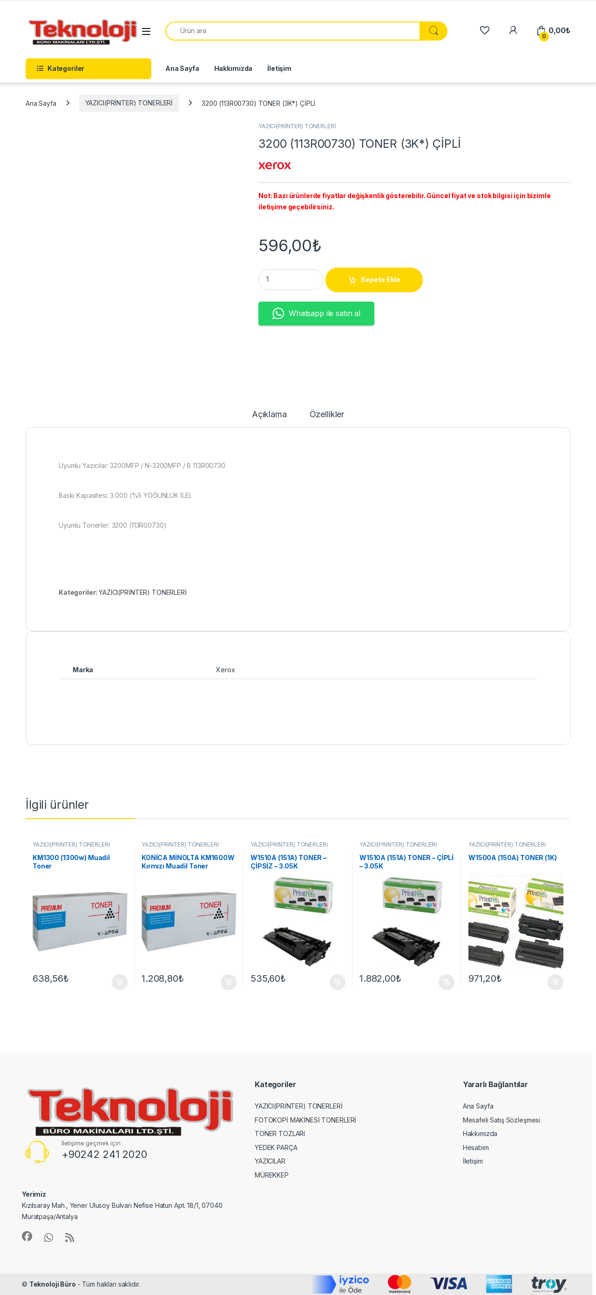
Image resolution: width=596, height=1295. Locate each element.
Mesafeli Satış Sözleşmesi (502, 1120)
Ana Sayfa (182, 68)
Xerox (225, 670)
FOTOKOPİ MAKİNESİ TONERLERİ (305, 1120)
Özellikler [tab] (327, 414)
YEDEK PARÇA (276, 1147)
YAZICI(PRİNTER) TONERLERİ (129, 103)
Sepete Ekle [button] (120, 982)
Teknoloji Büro (52, 1284)
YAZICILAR (270, 1161)
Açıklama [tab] (269, 414)
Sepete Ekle (380, 279)
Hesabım (476, 1147)
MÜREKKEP (272, 1175)
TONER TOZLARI (280, 1133)
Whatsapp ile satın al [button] (316, 313)
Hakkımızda (233, 68)
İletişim (279, 68)
